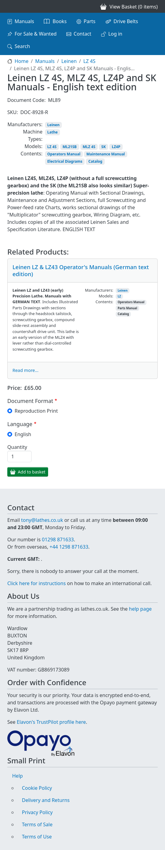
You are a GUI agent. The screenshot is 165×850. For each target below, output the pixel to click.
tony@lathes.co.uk (42, 520)
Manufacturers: (25, 124)
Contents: (31, 153)
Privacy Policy (37, 812)
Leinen (68, 61)
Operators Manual (63, 154)
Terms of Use (37, 836)
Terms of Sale (37, 824)
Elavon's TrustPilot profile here (51, 722)
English (23, 434)
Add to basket (32, 472)
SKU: (12, 112)
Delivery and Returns (46, 800)
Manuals (24, 21)
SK (103, 146)
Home (22, 61)
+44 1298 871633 (69, 546)
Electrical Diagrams (64, 161)
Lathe (52, 132)
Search (22, 46)
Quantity (17, 447)
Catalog (95, 161)
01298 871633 (58, 539)
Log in (115, 33)
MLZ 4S (89, 146)
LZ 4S (89, 61)
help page (140, 608)
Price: (14, 387)
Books (60, 21)
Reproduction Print (36, 411)
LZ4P (116, 146)
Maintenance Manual (105, 154)
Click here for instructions (36, 583)
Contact (82, 33)
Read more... (25, 370)
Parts (90, 21)
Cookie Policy (37, 788)
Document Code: (26, 100)
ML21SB (69, 146)
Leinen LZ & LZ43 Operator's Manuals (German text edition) (80, 270)
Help (17, 775)
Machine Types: (32, 135)
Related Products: (38, 252)
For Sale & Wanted (36, 33)
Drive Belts (126, 21)
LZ (119, 296)
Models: (33, 146)
